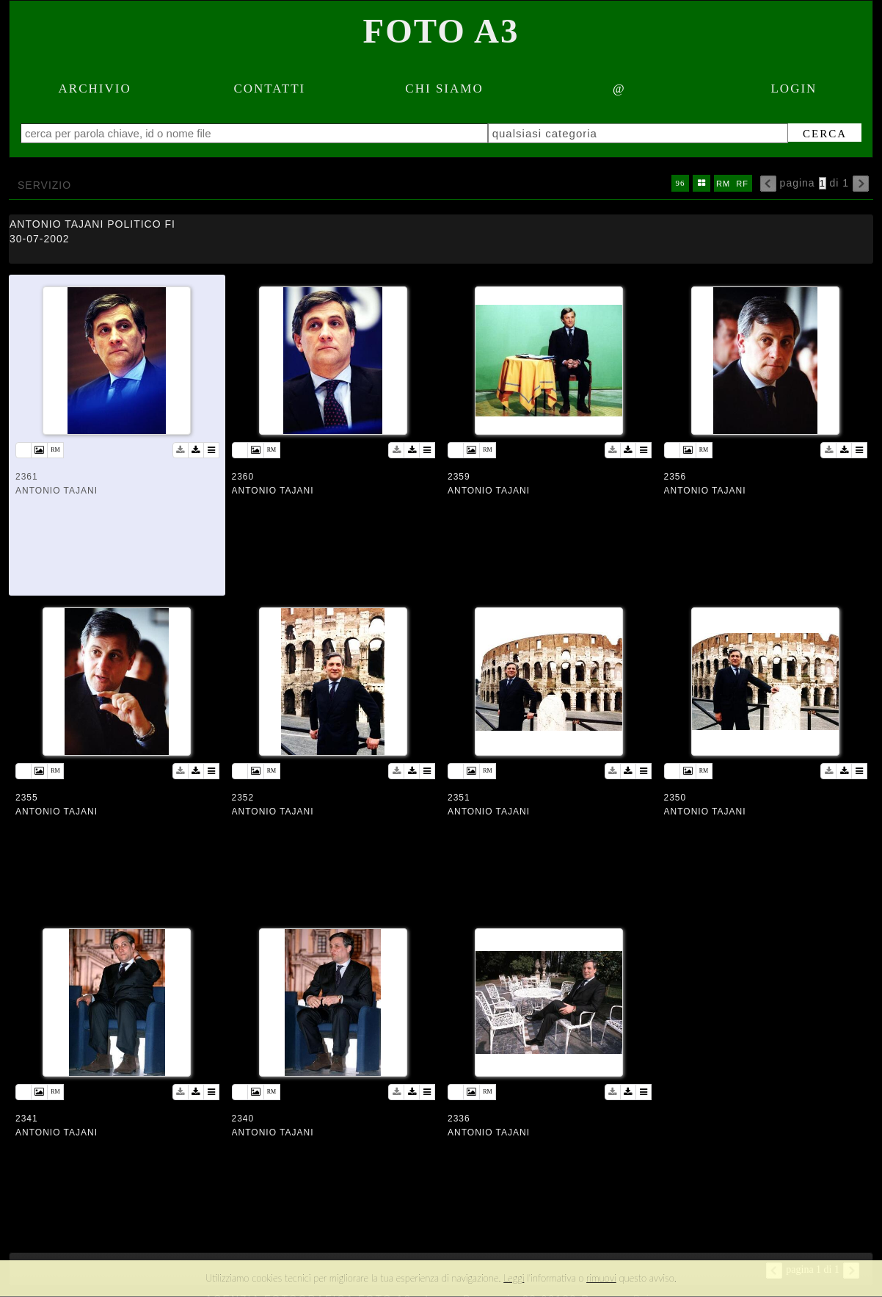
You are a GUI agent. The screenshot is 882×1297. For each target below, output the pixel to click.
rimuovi (601, 1278)
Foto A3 (441, 31)
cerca (817, 134)
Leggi (513, 1278)
